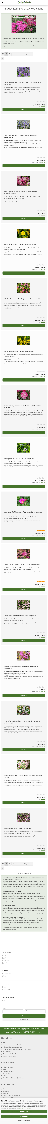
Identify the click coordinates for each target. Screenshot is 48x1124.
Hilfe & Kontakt (8, 1067)
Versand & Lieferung (9, 1089)
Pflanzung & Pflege (9, 1098)
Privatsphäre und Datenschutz (12, 1047)
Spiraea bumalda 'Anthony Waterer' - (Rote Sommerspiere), (22, 565)
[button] (3, 54)
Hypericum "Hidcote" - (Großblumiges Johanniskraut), (20, 244)
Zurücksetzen (24, 1019)
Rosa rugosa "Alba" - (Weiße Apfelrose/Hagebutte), (19, 458)
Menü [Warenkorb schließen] (2, 2)
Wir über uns (7, 1052)
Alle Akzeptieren (24, 1111)
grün (5, 987)
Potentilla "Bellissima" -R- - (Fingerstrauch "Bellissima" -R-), (22, 299)
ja (4, 1000)
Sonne (5, 976)
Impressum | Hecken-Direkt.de (13, 1045)
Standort (6, 971)
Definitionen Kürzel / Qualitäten (13, 1078)
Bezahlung (6, 1091)
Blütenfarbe (7, 952)
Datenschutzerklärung (24, 1108)
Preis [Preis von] (4, 1008)
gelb (4, 958)
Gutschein (6, 1093)
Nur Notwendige (24, 1116)
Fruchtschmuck (8, 997)
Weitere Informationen (24, 1120)
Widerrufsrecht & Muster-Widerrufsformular (17, 1049)
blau (5, 955)
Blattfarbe (6, 984)
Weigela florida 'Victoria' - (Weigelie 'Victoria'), (18, 828)
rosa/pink (6, 960)
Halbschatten (7, 974)
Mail (4, 1076)
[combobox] (17, 54)
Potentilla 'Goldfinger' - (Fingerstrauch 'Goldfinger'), (19, 351)
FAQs (4, 1069)
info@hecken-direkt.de (36, 1032)
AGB (4, 1042)
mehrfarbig (6, 989)
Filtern (24, 1016)
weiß (5, 963)
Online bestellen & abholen (12, 1096)
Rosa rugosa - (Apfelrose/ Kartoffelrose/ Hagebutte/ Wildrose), (23, 512)
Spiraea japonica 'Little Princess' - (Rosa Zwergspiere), (20, 615)
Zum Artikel (24, 109)
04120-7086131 (7, 1073)
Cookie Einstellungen (10, 1056)
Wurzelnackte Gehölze (10, 1054)
